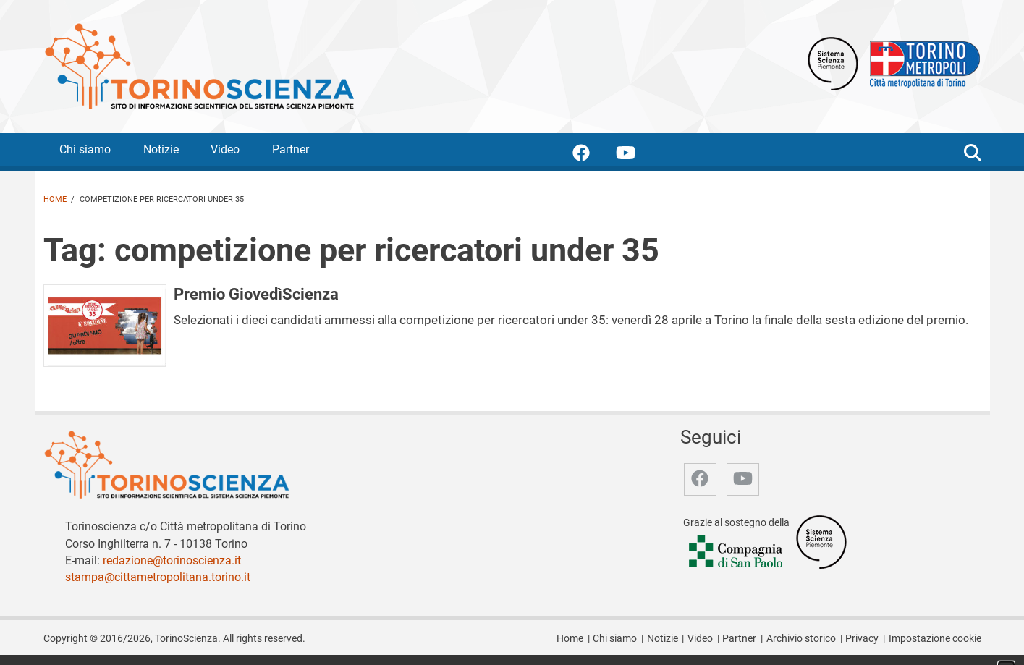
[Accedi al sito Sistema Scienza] (821, 541)
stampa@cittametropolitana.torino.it (157, 577)
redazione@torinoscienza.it (172, 560)
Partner (290, 149)
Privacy (862, 638)
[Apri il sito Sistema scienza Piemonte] (833, 62)
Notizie (161, 149)
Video (225, 149)
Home (55, 199)
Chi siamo (85, 149)
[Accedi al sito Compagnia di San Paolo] (736, 552)
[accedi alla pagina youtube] (637, 155)
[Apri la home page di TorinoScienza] (199, 65)
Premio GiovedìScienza (256, 293)
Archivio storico (801, 638)
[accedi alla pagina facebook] (592, 155)
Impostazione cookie (935, 638)
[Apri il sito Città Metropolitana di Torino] (921, 62)
